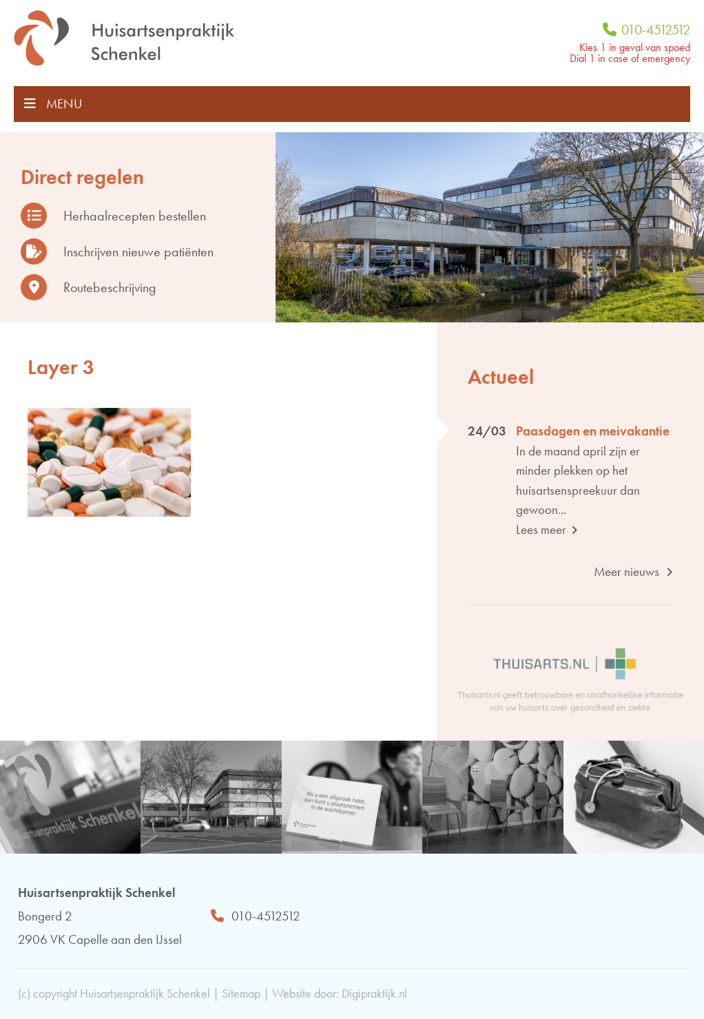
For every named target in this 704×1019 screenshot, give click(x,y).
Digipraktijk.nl (374, 993)
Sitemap (241, 993)
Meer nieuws (633, 571)
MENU (53, 103)
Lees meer (547, 529)
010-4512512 (646, 30)
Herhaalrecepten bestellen (113, 215)
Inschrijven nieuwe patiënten (117, 251)
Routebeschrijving (88, 287)
